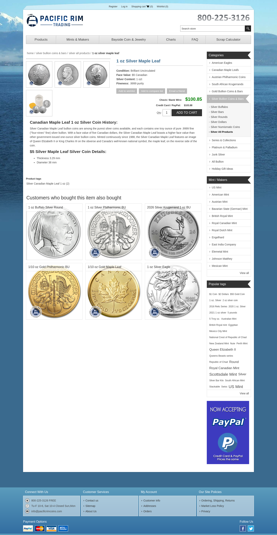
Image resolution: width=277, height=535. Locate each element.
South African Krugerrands (227, 84)
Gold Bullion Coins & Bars (227, 91)
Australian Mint (228, 318)
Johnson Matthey (222, 258)
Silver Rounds (219, 116)
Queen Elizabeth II (222, 349)
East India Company (224, 244)
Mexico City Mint (218, 331)
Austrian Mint (220, 201)
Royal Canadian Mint (224, 223)
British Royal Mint (222, 216)
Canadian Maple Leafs (225, 69)
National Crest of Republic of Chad (228, 337)
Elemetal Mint (220, 251)
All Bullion (218, 161)
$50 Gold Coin (237, 294)
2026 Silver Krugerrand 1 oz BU (169, 207)
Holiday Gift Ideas (222, 168)
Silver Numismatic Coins (225, 127)
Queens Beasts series (221, 355)
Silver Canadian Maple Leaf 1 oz (45, 183)
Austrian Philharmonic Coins (229, 77)
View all (244, 273)
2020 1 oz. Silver (237, 306)
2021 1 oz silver (217, 312)
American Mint (220, 194)
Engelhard (218, 237)
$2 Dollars (224, 294)
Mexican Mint (220, 265)
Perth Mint (241, 343)
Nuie (232, 343)
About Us (91, 511)
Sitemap (90, 505)
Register (113, 6)
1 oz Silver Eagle (158, 267)
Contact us (91, 500)
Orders (147, 511)
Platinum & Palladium (224, 147)
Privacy (205, 511)
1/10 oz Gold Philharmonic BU (48, 267)
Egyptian (233, 325)
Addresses (149, 505)
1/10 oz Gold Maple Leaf (104, 267)
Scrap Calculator (228, 39)
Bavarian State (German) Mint (230, 208)
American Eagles (222, 62)
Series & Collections (224, 140)
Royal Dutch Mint (222, 230)
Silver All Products (222, 131)
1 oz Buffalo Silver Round (45, 207)
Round (234, 362)
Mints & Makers (78, 39)
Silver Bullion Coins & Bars (228, 98)
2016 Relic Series (218, 306)
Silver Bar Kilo (216, 380)
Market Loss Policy (212, 505)
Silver (242, 374)
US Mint (216, 187)
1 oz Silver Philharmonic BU (107, 207)
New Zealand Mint (219, 343)
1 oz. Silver (215, 300)
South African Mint (235, 380)
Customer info (151, 500)
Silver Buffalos (219, 106)
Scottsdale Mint (223, 374)
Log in (124, 6)
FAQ (195, 39)
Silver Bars (217, 111)
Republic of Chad (218, 362)
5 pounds (232, 312)
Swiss (224, 386)
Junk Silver (218, 154)
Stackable (214, 386)
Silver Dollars (219, 121)
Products (41, 39)
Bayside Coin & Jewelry (128, 39)
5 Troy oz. (214, 318)
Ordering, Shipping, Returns (218, 500)
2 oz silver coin (230, 300)
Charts (171, 39)
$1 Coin (213, 294)
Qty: (159, 112)
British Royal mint (218, 325)
